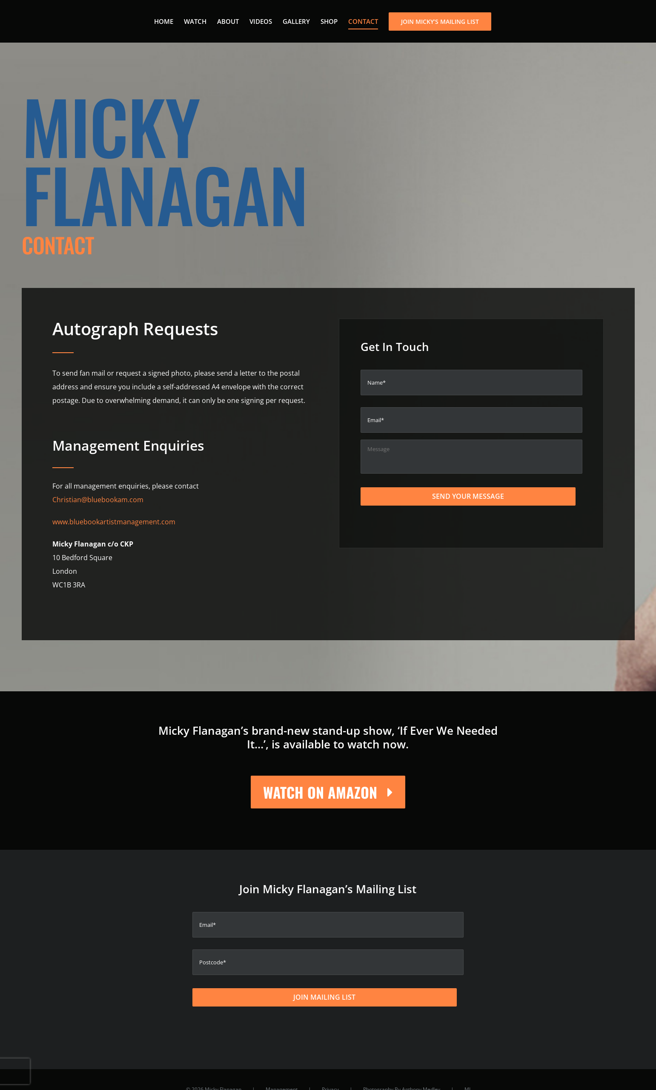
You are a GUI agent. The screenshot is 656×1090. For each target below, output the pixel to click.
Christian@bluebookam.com (97, 499)
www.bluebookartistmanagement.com (113, 521)
